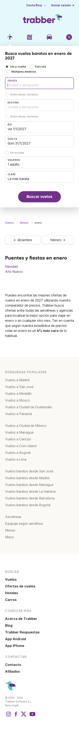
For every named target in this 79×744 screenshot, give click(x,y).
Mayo (9, 537)
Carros (11, 600)
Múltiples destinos (23, 71)
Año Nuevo (14, 271)
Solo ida (40, 66)
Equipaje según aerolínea (24, 523)
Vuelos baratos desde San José (29, 471)
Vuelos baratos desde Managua (29, 485)
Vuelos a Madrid (17, 380)
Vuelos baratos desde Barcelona (30, 498)
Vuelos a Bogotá (18, 452)
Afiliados (12, 671)
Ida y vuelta (18, 66)
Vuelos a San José (19, 387)
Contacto (13, 665)
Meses (10, 530)
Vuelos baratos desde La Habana (30, 491)
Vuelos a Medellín (18, 393)
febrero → (58, 240)
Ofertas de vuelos (20, 586)
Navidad (11, 266)
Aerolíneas (13, 517)
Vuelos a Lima (15, 459)
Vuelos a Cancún (18, 439)
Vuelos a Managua (19, 432)
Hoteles (11, 593)
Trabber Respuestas (22, 632)
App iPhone (14, 646)
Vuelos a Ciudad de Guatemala (28, 407)
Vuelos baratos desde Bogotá (27, 505)
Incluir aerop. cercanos (24, 94)
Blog (8, 625)
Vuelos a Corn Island (20, 446)
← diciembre (22, 240)
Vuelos (11, 579)
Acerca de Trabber (21, 619)
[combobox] (39, 83)
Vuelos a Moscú (17, 400)
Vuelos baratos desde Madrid (27, 478)
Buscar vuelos (39, 196)
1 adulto (13, 164)
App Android (15, 639)
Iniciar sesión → (62, 5)
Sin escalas (17, 152)
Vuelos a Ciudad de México (26, 425)
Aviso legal (12, 705)
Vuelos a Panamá (18, 414)
